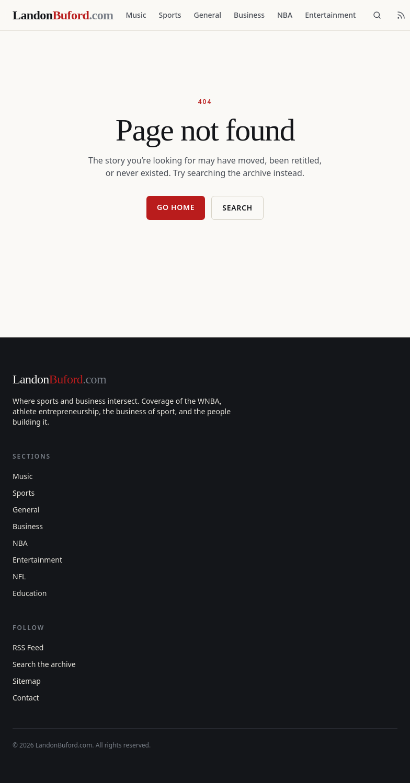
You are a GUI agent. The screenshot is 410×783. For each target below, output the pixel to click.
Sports (170, 15)
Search (237, 208)
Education (30, 593)
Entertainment (330, 15)
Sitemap (27, 681)
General (207, 15)
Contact (26, 698)
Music (136, 15)
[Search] (377, 15)
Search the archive (44, 664)
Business (249, 15)
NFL (19, 576)
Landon (59, 379)
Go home (176, 207)
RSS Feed (28, 647)
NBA (284, 15)
